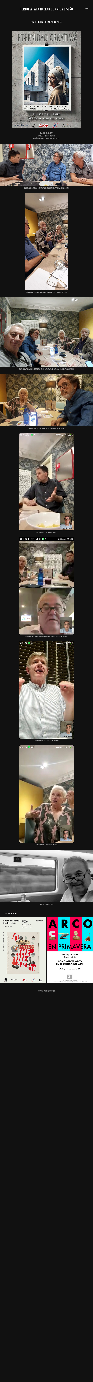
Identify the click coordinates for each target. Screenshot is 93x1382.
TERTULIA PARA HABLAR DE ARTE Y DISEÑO (46, 9)
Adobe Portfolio (50, 991)
